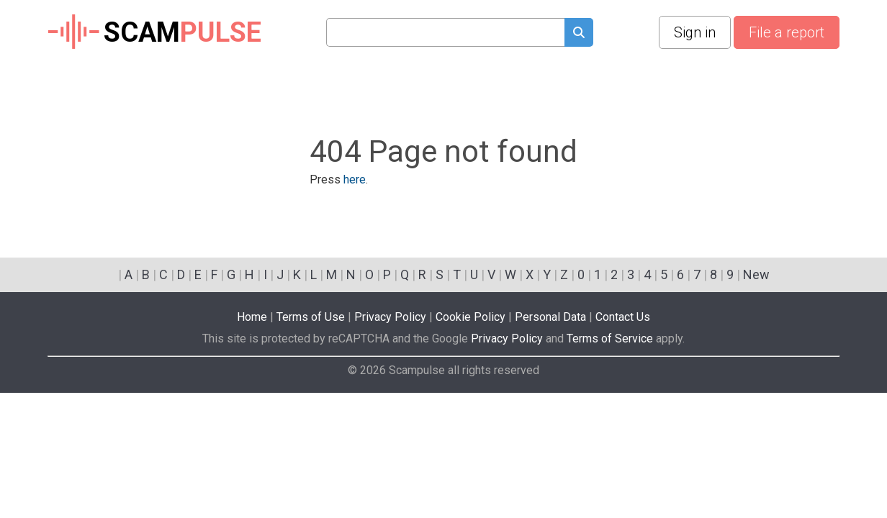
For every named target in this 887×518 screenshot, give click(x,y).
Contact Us (622, 317)
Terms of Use (310, 317)
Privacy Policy (390, 317)
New (756, 274)
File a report (786, 32)
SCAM (154, 32)
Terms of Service (610, 338)
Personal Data (550, 317)
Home (252, 317)
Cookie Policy (470, 317)
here (354, 179)
